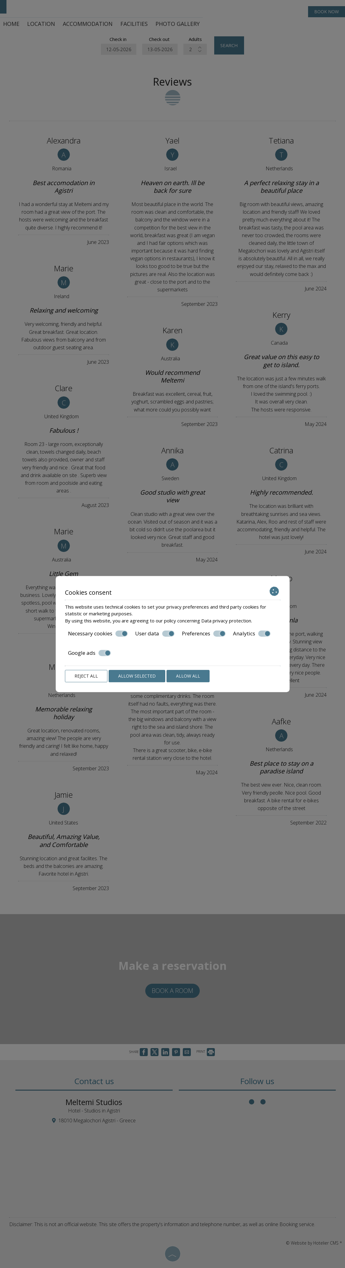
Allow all (188, 676)
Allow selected (137, 676)
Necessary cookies (98, 633)
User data (155, 633)
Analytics (252, 633)
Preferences (204, 633)
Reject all (86, 676)
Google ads (89, 653)
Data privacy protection (226, 621)
